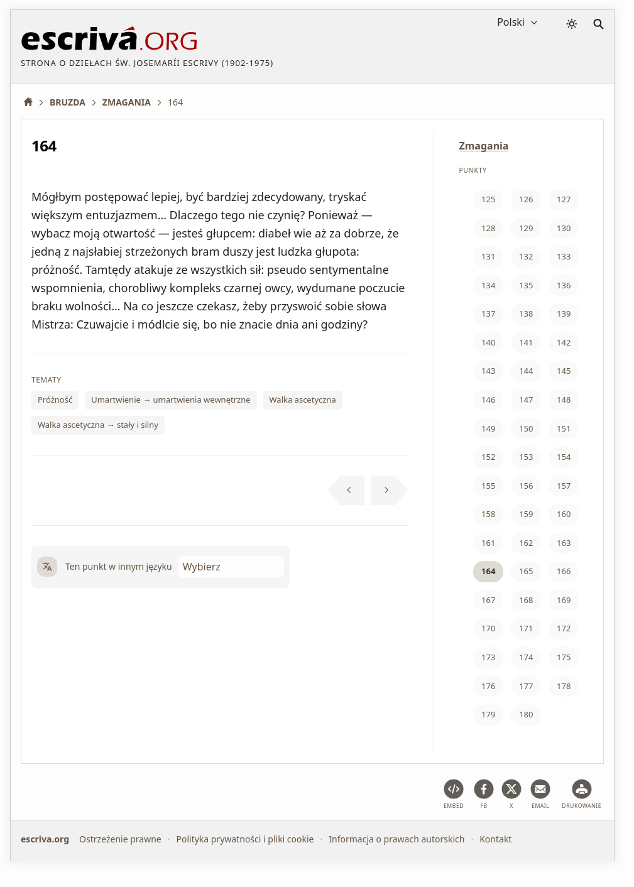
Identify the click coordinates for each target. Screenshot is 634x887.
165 (526, 571)
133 (564, 256)
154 (564, 456)
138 (526, 313)
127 (564, 199)
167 (488, 600)
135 (526, 285)
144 (526, 370)
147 (526, 399)
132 (526, 256)
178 (564, 686)
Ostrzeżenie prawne (120, 839)
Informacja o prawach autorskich (396, 839)
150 (526, 428)
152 (488, 456)
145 (564, 370)
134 (488, 285)
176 (488, 686)
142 (564, 342)
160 (564, 514)
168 (526, 600)
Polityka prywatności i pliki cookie (245, 839)
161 (488, 542)
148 (564, 399)
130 (564, 228)
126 (526, 199)
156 (526, 485)
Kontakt (495, 839)
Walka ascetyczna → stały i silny (98, 424)
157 (564, 485)
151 (564, 428)
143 (488, 370)
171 (526, 628)
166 (564, 571)
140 (488, 342)
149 (488, 428)
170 (488, 628)
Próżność (55, 399)
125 (488, 199)
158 (488, 514)
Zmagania (484, 146)
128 (488, 228)
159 (526, 514)
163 (564, 542)
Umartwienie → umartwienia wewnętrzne (170, 399)
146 (488, 399)
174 (526, 657)
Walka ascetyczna (303, 399)
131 (488, 256)
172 (564, 628)
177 (526, 686)
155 (488, 485)
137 (488, 313)
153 (526, 456)
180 (526, 714)
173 (488, 657)
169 (564, 600)
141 (526, 342)
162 (526, 542)
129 (526, 228)
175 (564, 657)
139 (564, 313)
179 (488, 714)
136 (564, 285)
